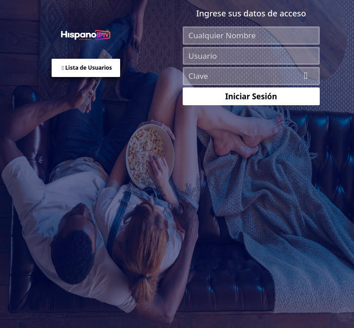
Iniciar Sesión (251, 96)
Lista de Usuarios (87, 68)
